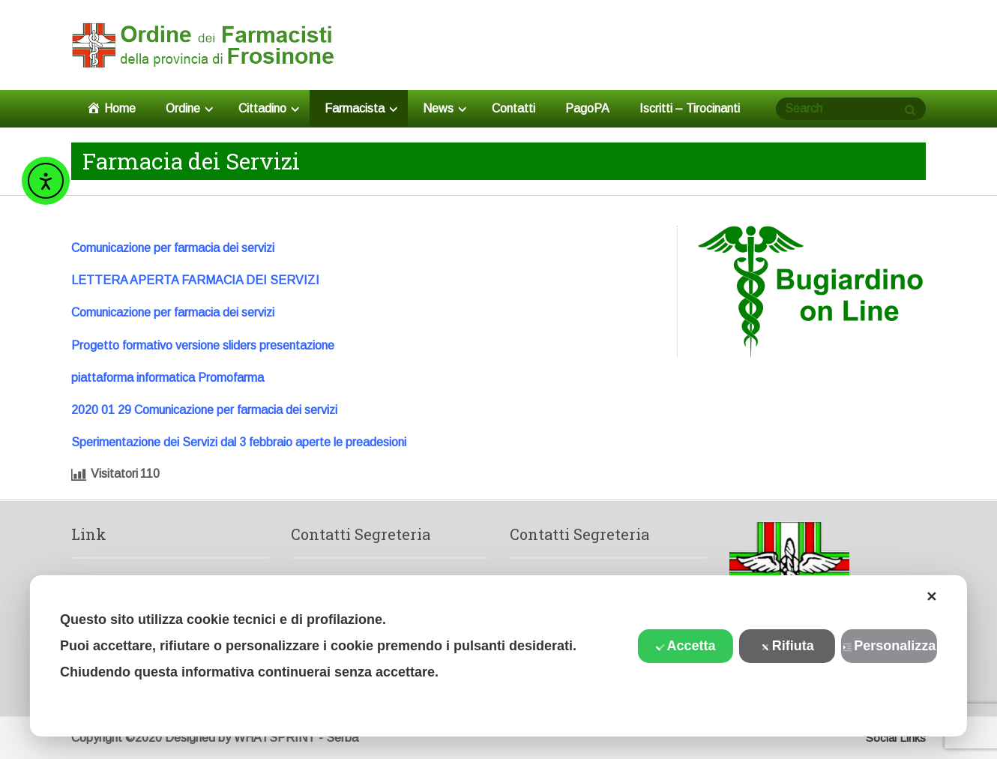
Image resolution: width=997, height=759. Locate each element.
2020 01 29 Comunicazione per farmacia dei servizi (204, 410)
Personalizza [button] (889, 645)
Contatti (513, 108)
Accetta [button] (685, 645)
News (444, 108)
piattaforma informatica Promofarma (167, 377)
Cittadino (268, 108)
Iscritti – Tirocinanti (689, 108)
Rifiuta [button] (787, 645)
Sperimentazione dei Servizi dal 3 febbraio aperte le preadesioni (238, 442)
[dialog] (498, 655)
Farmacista (361, 108)
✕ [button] (931, 597)
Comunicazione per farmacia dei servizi (172, 248)
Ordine (189, 108)
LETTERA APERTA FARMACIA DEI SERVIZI (195, 280)
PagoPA (587, 108)
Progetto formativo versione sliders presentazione (202, 345)
